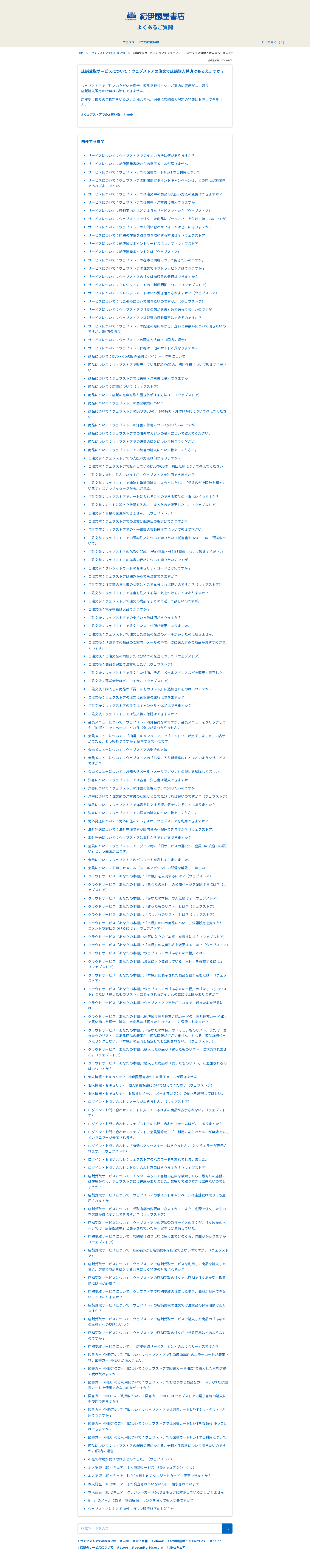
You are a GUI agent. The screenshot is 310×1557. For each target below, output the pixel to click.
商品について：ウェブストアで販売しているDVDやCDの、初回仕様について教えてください (157, 367)
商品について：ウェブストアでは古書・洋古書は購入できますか (138, 378)
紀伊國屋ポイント (170, 42)
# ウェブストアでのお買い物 (100, 114)
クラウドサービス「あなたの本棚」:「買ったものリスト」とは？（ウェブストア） (152, 906)
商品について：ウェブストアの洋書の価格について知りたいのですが (141, 424)
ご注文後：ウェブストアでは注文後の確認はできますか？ (133, 713)
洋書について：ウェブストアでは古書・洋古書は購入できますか (138, 779)
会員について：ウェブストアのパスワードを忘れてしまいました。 (139, 859)
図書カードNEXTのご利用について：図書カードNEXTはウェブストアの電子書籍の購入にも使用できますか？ (157, 1398)
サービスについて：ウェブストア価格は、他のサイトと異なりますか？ (143, 347)
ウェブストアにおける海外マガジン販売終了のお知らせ (131, 1508)
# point (215, 1541)
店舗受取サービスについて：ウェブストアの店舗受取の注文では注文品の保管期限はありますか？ (157, 1307)
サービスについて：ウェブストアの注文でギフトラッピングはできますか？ (146, 268)
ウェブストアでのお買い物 (116, 42)
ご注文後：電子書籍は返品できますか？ (119, 609)
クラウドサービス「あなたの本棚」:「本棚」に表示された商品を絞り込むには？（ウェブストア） (157, 977)
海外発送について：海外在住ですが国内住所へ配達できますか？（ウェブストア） (151, 829)
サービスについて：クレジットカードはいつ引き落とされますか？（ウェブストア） (153, 292)
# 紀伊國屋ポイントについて (186, 1541)
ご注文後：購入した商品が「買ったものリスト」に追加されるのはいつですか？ (150, 688)
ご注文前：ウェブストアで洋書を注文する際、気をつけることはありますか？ (148, 592)
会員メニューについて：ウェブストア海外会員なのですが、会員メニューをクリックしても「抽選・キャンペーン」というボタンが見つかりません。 (157, 724)
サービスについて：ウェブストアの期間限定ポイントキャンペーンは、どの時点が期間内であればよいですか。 (157, 183)
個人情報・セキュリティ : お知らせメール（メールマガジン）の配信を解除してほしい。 (156, 1093)
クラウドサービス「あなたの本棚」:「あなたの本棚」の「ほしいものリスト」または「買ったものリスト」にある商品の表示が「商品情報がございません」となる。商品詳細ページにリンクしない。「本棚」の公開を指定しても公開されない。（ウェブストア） (157, 1035)
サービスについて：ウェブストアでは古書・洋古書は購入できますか (141, 202)
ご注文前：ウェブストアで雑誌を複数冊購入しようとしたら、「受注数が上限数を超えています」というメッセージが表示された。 (157, 485)
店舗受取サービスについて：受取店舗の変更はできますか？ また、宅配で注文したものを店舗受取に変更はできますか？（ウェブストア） (157, 1211)
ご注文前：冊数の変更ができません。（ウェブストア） (131, 513)
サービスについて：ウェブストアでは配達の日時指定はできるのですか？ (145, 317)
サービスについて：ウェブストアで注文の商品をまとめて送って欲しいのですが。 (151, 309)
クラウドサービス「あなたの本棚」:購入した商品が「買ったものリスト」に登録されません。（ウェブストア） (157, 1052)
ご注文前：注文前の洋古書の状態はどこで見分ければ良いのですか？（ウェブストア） (155, 584)
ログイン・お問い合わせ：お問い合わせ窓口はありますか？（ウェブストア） (148, 1167)
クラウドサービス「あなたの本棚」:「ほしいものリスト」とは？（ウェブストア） (152, 914)
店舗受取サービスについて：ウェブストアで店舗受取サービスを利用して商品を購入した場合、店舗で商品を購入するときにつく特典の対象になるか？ (157, 1266)
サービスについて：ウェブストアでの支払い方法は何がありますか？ (141, 155)
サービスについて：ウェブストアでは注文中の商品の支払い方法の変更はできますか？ (155, 194)
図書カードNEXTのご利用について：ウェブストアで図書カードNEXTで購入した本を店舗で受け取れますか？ (157, 1371)
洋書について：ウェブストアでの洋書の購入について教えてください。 (143, 812)
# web (128, 114)
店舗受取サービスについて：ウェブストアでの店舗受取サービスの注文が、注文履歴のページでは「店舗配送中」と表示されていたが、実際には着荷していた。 (157, 1225)
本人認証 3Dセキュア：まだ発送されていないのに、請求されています (143, 1483)
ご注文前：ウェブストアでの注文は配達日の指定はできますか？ (138, 521)
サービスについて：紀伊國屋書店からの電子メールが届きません (138, 163)
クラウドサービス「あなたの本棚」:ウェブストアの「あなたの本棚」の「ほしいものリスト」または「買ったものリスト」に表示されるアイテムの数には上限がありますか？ (157, 991)
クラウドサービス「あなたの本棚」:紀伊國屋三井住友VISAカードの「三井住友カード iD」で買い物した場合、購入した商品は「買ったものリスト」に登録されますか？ (158, 1019)
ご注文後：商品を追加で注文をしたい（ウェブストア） (131, 664)
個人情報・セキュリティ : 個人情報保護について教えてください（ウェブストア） (151, 1085)
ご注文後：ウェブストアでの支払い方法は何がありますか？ (134, 617)
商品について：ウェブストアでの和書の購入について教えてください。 (143, 449)
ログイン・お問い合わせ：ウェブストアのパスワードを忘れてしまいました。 (148, 1159)
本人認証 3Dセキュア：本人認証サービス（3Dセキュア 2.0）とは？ (141, 1467)
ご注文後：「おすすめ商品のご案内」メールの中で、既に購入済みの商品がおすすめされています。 (157, 645)
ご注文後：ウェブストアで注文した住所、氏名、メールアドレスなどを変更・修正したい (157, 672)
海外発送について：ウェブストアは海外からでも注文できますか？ (139, 837)
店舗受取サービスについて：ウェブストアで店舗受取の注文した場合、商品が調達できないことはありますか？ (157, 1294)
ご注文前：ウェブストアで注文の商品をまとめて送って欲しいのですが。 (145, 600)
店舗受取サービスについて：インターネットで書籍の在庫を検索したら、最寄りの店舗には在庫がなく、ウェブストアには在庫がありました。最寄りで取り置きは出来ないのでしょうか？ (157, 1181)
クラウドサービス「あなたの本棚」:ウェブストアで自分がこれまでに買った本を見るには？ (155, 1005)
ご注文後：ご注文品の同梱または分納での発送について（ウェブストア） (145, 656)
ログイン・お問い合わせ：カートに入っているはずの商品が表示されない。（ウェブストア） (157, 1112)
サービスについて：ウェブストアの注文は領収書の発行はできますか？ (143, 276)
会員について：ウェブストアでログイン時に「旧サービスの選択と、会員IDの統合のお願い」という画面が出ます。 (157, 848)
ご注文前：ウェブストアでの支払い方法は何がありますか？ (134, 458)
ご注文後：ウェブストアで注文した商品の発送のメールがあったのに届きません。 (151, 634)
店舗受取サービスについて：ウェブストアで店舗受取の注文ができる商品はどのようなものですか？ (157, 1335)
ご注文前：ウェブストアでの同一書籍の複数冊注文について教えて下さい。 (146, 529)
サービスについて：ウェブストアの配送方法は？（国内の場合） (138, 339)
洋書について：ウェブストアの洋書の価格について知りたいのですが (141, 788)
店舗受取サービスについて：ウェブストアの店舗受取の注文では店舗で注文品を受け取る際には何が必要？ (157, 1280)
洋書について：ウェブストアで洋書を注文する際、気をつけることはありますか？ (151, 804)
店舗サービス (197, 42)
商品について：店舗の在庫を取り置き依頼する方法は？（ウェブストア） (145, 394)
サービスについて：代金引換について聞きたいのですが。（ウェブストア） (146, 301)
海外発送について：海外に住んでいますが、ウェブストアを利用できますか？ (148, 820)
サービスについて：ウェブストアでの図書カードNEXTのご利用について (144, 172)
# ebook (158, 1541)
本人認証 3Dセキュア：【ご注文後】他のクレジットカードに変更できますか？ (149, 1475)
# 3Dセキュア (176, 1547)
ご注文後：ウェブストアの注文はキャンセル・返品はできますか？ (139, 705)
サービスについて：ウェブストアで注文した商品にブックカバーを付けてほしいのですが (157, 218)
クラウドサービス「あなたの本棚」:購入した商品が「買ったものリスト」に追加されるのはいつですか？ (157, 1065)
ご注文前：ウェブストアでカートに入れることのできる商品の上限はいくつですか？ (153, 496)
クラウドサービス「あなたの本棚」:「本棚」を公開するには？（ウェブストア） (150, 875)
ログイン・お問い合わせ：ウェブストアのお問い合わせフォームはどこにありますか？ (155, 1123)
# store (122, 1547)
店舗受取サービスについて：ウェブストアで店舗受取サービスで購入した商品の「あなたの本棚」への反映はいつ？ (157, 1321)
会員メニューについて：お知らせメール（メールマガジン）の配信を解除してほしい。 (155, 771)
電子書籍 (146, 42)
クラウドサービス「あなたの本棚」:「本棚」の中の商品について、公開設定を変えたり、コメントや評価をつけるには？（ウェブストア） (157, 925)
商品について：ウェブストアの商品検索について (126, 402)
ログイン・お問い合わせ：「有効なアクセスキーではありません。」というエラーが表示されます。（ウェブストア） (157, 1148)
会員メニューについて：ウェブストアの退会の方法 (127, 749)
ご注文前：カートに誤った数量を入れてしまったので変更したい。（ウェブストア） (153, 504)
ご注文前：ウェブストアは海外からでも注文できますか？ (133, 576)
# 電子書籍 (140, 1541)
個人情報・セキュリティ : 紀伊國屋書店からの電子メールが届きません (142, 1076)
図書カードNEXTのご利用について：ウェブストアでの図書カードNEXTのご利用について (157, 1437)
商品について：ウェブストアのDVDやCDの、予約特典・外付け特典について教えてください (157, 413)
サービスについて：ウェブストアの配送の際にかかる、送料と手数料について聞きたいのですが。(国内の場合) (157, 328)
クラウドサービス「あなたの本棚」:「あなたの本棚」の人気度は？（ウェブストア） (154, 898)
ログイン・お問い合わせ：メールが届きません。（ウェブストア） (139, 1101)
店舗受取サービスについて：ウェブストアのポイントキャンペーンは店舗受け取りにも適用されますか (157, 1197)
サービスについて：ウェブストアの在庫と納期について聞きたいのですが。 (146, 260)
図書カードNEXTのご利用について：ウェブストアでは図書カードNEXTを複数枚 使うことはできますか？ (157, 1426)
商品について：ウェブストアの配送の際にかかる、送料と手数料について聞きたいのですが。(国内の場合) (157, 1448)
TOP (80, 53)
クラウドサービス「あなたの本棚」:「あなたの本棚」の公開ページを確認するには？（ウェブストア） (157, 887)
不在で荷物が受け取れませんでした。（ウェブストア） (131, 1459)
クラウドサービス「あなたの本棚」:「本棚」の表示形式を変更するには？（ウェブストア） (158, 944)
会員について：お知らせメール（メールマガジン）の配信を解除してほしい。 (148, 867)
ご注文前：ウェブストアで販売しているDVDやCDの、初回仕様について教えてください (155, 466)
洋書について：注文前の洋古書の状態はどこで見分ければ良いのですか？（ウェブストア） (158, 796)
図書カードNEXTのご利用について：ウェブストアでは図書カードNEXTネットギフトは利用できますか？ (157, 1412)
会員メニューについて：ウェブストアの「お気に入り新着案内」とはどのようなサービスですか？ (157, 760)
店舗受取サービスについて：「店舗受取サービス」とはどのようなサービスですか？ (153, 1346)
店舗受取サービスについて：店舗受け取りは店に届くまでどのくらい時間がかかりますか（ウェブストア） (157, 1239)
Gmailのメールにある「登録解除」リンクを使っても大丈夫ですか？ (141, 1500)
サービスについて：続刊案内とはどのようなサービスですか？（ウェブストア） (150, 210)
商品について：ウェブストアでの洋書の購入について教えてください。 (143, 441)
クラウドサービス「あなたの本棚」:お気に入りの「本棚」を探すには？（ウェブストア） (157, 936)
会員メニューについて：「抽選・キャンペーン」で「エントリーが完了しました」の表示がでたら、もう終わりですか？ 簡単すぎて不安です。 (157, 738)
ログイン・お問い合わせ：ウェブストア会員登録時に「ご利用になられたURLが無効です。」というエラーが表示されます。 (158, 1134)
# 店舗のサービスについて (95, 1547)
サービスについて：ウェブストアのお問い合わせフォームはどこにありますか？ (150, 226)
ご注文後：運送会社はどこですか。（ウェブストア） (129, 680)
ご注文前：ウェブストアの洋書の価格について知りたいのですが (138, 559)
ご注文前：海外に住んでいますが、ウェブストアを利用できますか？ (141, 474)
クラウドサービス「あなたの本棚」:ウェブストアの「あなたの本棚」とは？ (147, 952)
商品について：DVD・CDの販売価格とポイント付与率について (136, 356)
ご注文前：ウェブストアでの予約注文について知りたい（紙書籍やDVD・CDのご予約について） (157, 540)
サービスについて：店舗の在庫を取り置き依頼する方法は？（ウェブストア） (148, 235)
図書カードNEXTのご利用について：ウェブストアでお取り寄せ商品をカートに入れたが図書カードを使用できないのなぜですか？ (158, 1384)
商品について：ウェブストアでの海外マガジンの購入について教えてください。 (150, 433)
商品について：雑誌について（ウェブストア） (124, 386)
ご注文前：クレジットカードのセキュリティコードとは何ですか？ (139, 568)
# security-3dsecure (147, 1547)
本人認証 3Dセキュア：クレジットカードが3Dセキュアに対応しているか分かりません (156, 1492)
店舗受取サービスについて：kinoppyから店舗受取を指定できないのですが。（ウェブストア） (158, 1252)
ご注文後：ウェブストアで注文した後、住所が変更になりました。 (139, 625)
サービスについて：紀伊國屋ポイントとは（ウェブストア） (134, 251)
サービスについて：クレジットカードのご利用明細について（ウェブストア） (148, 284)
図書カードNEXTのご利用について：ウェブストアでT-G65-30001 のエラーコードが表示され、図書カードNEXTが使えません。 (158, 1357)
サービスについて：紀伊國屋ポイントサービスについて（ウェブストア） (145, 243)
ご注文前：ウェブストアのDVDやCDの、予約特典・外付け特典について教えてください (155, 551)
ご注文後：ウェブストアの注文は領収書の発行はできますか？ (136, 697)
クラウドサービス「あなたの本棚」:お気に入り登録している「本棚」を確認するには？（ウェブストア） (155, 964)
